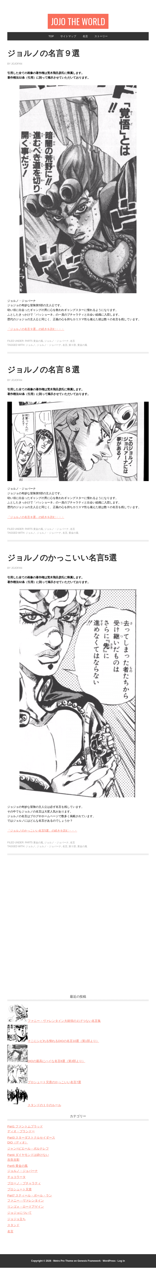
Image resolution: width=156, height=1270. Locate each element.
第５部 (72, 347)
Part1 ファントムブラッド (25, 1128)
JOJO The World (78, 22)
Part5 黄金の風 (34, 343)
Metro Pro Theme (63, 1263)
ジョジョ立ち (16, 1221)
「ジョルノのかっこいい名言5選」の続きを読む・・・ (42, 832)
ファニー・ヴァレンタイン (25, 1202)
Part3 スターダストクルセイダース (31, 1139)
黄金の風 (82, 347)
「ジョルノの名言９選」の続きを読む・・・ (35, 331)
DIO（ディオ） (17, 1144)
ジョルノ (30, 347)
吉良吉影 (13, 1162)
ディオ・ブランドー (21, 1133)
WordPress (109, 1263)
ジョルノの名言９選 (51, 55)
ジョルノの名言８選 (51, 371)
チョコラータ (16, 1179)
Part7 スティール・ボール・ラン (29, 1197)
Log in (121, 1263)
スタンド (13, 1227)
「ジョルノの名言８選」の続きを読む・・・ (35, 519)
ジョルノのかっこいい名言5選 (74, 559)
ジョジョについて (19, 1215)
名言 (72, 343)
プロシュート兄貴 (19, 1191)
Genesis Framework (89, 1263)
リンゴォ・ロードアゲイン (25, 1209)
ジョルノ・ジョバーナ (56, 343)
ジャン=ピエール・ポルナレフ (28, 1150)
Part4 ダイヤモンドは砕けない (28, 1157)
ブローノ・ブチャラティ (24, 1185)
